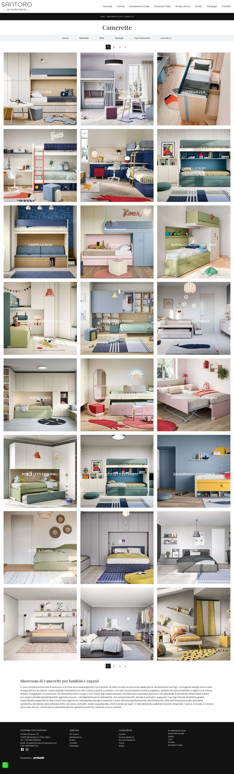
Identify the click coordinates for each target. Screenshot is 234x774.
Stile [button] (101, 38)
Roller (40, 627)
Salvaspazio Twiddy (117, 321)
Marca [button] (65, 38)
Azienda (107, 6)
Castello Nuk (40, 92)
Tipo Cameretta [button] (142, 38)
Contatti (226, 6)
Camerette (129, 16)
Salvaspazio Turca (194, 321)
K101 (193, 627)
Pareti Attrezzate (176, 733)
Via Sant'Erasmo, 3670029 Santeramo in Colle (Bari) (35, 735)
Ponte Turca (40, 397)
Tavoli (121, 743)
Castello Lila (194, 92)
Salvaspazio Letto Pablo (193, 474)
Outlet (198, 6)
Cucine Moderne (127, 737)
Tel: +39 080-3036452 (30, 740)
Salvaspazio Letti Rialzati (117, 397)
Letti (170, 739)
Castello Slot (194, 168)
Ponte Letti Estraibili (40, 474)
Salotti (171, 736)
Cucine (121, 6)
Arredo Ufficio (182, 6)
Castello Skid (40, 244)
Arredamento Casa (139, 6)
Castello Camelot (40, 168)
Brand (72, 740)
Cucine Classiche (127, 740)
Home (102, 16)
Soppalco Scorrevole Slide (40, 321)
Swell (117, 627)
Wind (194, 550)
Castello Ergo (117, 92)
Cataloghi (212, 6)
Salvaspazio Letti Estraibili (194, 397)
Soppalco (117, 244)
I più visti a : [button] (166, 38)
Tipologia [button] (119, 38)
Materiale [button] (84, 38)
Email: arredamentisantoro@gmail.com (38, 743)
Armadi (171, 742)
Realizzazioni (76, 737)
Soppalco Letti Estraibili (117, 474)
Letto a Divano (40, 550)
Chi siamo (74, 734)
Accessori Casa (162, 6)
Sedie (121, 745)
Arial (117, 550)
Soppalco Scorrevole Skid (193, 244)
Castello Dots (117, 168)
